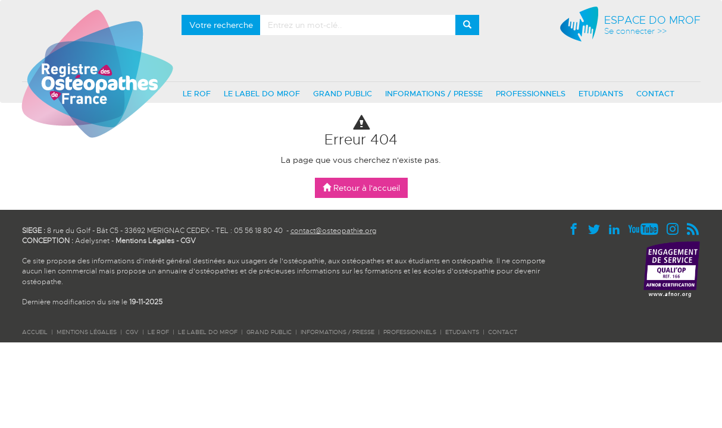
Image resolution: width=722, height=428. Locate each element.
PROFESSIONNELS (530, 94)
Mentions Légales (144, 241)
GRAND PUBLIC (342, 94)
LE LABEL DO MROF (262, 94)
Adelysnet (92, 241)
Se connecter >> (635, 31)
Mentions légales (87, 332)
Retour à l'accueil (361, 187)
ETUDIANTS (601, 94)
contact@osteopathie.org (333, 230)
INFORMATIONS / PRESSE (434, 94)
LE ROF (197, 94)
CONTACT (655, 94)
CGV (188, 241)
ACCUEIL (35, 332)
